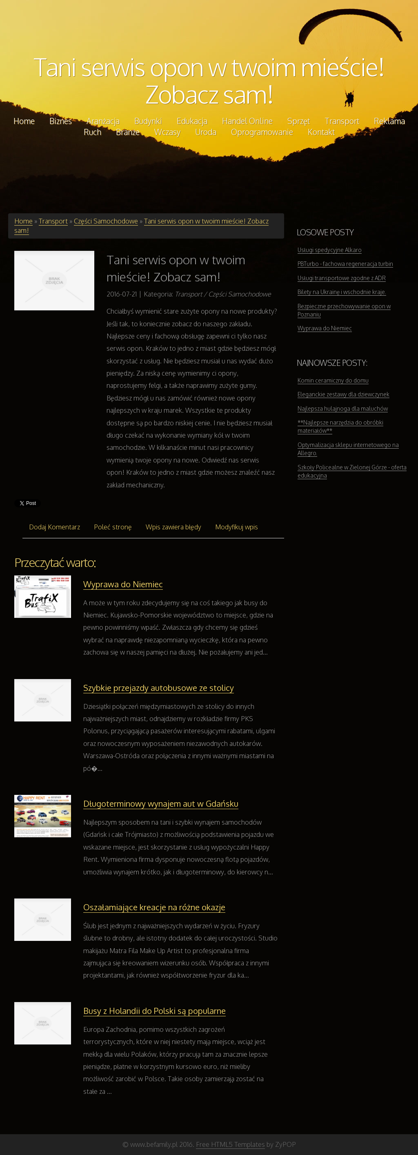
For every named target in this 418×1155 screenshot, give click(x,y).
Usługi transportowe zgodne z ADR (342, 277)
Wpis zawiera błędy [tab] (173, 527)
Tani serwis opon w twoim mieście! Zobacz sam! (209, 80)
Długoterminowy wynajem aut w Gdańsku (160, 803)
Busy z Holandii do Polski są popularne (154, 1010)
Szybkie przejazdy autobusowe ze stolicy (158, 687)
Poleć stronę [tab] (113, 527)
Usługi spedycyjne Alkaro (330, 249)
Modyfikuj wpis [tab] (236, 527)
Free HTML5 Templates (230, 1144)
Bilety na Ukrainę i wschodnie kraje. (342, 291)
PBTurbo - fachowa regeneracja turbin (345, 263)
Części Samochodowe (106, 221)
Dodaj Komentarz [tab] (54, 527)
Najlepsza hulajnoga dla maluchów (343, 408)
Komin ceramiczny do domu (333, 380)
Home (23, 221)
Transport (53, 221)
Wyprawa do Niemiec (123, 584)
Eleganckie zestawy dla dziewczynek (343, 394)
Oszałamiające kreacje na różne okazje (154, 907)
